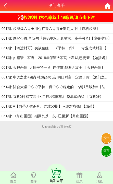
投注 (106, 138)
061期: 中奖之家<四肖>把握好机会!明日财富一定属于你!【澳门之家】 (57, 77)
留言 (106, 151)
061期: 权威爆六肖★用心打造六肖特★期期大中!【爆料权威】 (51, 29)
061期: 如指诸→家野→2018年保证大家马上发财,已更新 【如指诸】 (55, 58)
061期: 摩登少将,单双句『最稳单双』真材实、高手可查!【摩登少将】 (56, 38)
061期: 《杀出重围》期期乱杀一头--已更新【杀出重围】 (46, 116)
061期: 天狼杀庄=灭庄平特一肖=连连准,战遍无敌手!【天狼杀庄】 (53, 67)
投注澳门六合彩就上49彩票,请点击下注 (56, 17)
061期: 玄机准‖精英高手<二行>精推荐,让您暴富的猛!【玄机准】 (52, 97)
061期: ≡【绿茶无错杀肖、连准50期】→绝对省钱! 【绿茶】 (49, 106)
